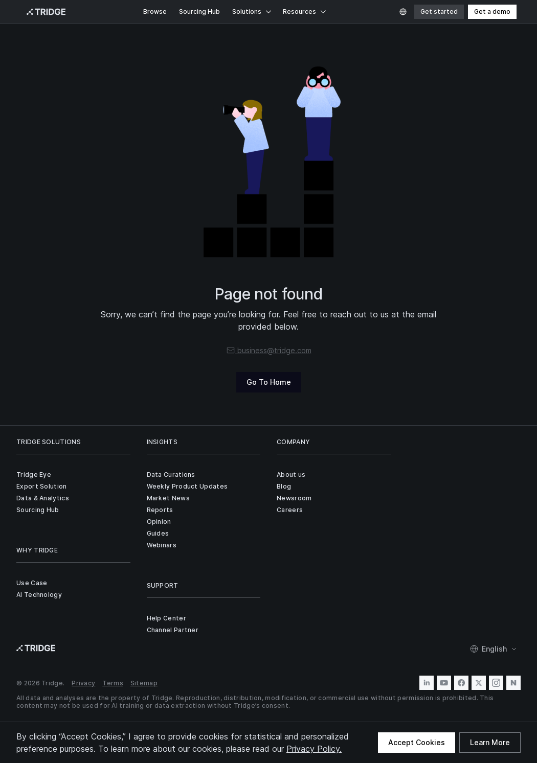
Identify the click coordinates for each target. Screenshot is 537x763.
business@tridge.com (268, 350)
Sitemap (144, 683)
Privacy (83, 683)
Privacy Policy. (314, 749)
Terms (112, 683)
